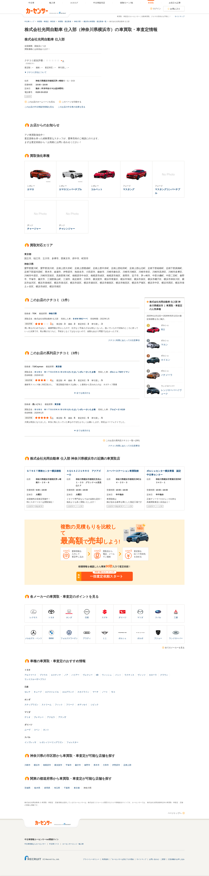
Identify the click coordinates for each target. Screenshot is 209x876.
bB (97, 675)
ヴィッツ (141, 675)
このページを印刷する (71, 102)
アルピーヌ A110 (117, 409)
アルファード (30, 675)
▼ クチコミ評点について (35, 72)
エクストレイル (52, 692)
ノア (66, 675)
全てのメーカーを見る (175, 648)
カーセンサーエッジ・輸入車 (73, 844)
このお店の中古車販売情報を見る (39, 107)
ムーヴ (27, 730)
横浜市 (37, 765)
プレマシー (39, 717)
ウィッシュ (107, 675)
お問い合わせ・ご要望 (157, 859)
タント (46, 730)
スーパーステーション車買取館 (123, 471)
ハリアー (75, 675)
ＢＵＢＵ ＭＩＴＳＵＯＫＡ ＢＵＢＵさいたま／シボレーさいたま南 (65, 372)
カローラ (153, 675)
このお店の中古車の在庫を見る (71, 107)
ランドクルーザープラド (35, 679)
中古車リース (54, 844)
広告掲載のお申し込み (176, 859)
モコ (113, 692)
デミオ (27, 717)
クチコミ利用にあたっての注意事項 (124, 340)
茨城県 (27, 788)
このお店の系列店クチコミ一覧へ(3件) (123, 440)
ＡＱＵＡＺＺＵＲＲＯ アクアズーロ (84, 473)
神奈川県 (53, 313)
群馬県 (47, 788)
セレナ (27, 692)
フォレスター (72, 742)
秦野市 (87, 765)
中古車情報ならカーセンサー (35, 844)
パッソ (118, 675)
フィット (59, 704)
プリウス (44, 675)
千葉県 (67, 788)
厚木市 (96, 765)
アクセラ (51, 717)
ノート (105, 692)
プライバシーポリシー (91, 859)
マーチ (95, 692)
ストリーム (46, 704)
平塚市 (69, 765)
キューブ (38, 692)
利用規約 (105, 859)
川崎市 (27, 765)
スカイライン (83, 692)
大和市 (106, 765)
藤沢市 (78, 765)
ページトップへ (175, 813)
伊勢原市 (116, 765)
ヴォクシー (88, 675)
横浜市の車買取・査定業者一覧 (95, 21)
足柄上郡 (127, 765)
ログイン (157, 9)
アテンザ (62, 717)
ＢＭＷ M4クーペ (80, 319)
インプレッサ (30, 742)
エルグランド (68, 692)
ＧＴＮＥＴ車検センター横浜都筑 (44, 471)
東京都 (59, 366)
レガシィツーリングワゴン (51, 742)
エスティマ (56, 675)
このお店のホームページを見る (41, 102)
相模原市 (47, 765)
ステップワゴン (31, 704)
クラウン (164, 675)
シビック (94, 704)
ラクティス (129, 675)
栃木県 (37, 788)
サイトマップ (180, 16)
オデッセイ (82, 704)
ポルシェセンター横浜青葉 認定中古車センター (164, 473)
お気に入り (175, 9)
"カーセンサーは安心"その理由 (122, 859)
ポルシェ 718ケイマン (119, 372)
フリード (70, 704)
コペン (37, 730)
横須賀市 (58, 765)
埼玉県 (57, 788)
